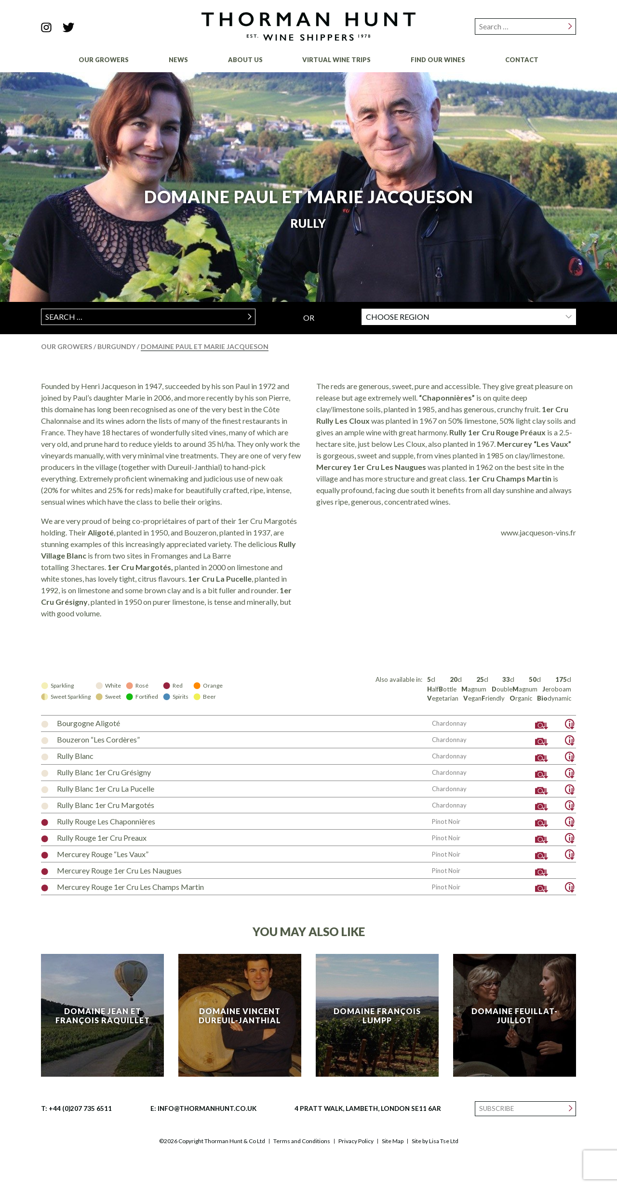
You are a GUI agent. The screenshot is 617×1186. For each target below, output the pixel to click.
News (178, 60)
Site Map (392, 1141)
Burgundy (117, 346)
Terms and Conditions (301, 1141)
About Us (245, 60)
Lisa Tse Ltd (443, 1141)
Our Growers (104, 60)
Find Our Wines (438, 60)
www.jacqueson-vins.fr (538, 532)
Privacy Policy (356, 1141)
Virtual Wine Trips (336, 60)
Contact (521, 60)
